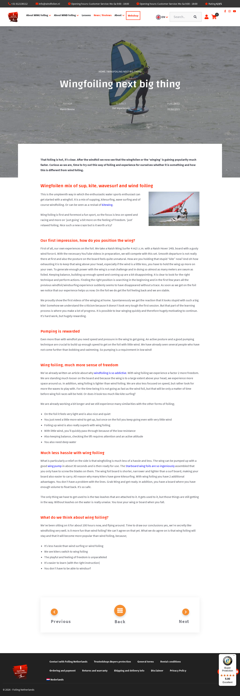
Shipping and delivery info (129, 670)
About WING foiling (34, 16)
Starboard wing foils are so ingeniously (150, 466)
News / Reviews (100, 16)
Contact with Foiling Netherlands (68, 661)
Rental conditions (170, 661)
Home (102, 71)
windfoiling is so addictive (110, 373)
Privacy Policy (178, 670)
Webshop (130, 17)
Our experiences (121, 108)
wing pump (55, 466)
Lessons (83, 16)
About (115, 16)
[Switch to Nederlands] (56, 679)
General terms (145, 661)
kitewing (107, 205)
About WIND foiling (62, 16)
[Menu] (234, 656)
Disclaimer (157, 670)
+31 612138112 (19, 3)
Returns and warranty (94, 670)
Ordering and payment (63, 670)
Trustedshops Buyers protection (112, 661)
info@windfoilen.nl (49, 3)
